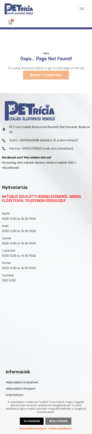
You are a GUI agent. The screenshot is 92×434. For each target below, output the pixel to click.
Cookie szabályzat (60, 428)
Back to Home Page (46, 75)
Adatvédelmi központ (33, 428)
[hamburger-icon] (81, 9)
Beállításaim (58, 421)
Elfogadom (32, 421)
